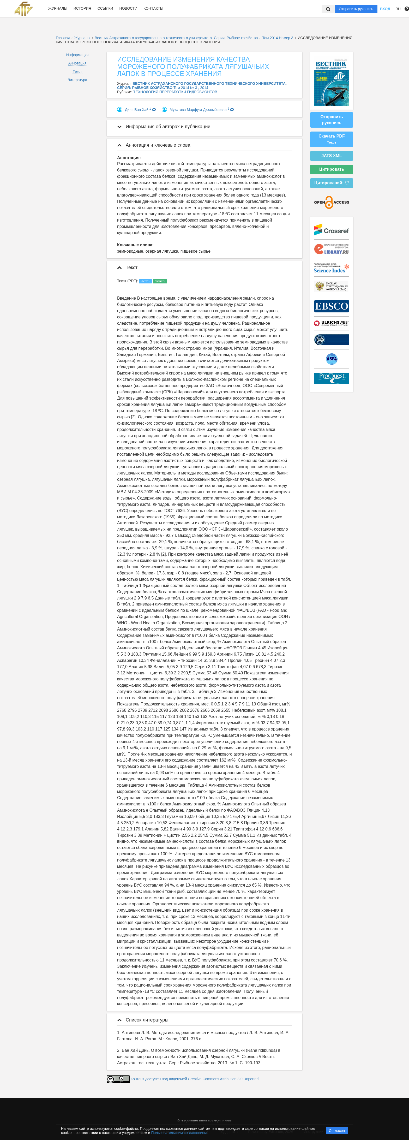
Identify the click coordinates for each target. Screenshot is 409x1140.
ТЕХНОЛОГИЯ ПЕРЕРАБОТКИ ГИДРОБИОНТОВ (175, 92)
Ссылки (105, 8)
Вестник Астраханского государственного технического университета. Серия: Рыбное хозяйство (177, 38)
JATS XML (332, 155)
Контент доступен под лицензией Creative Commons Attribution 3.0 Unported (194, 1079)
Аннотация (77, 63)
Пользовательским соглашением (179, 1133)
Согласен (337, 1131)
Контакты (153, 8)
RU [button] (398, 9)
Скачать (159, 281)
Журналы (57, 8)
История (82, 8)
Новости (128, 8)
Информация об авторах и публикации (163, 126)
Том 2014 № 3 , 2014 (190, 88)
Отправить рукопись (356, 9)
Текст (77, 71)
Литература (77, 80)
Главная (63, 38)
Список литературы (142, 1020)
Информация (77, 55)
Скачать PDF (331, 139)
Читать (145, 281)
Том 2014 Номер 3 (278, 38)
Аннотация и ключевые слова (153, 145)
